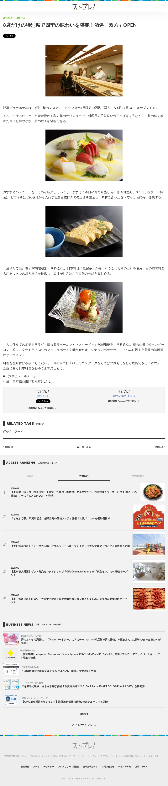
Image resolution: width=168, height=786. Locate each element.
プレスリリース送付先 (68, 766)
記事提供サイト (90, 766)
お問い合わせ (108, 766)
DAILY (30, 475)
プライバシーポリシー (43, 766)
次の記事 (160, 447)
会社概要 (25, 766)
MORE (84, 714)
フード (19, 431)
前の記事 (8, 447)
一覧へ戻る (84, 447)
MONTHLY (138, 475)
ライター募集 (124, 766)
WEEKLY (84, 475)
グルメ (7, 431)
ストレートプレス (84, 724)
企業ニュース (141, 766)
